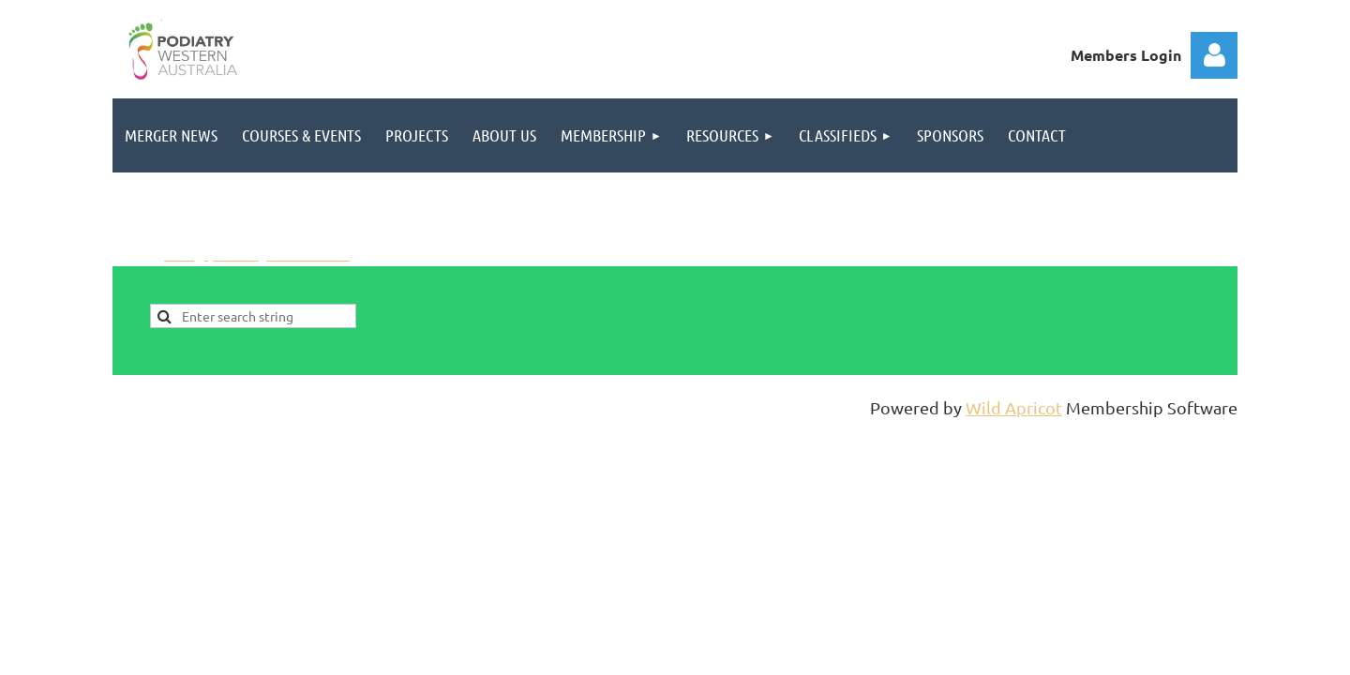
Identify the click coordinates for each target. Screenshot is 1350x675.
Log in (1214, 55)
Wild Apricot (1014, 407)
